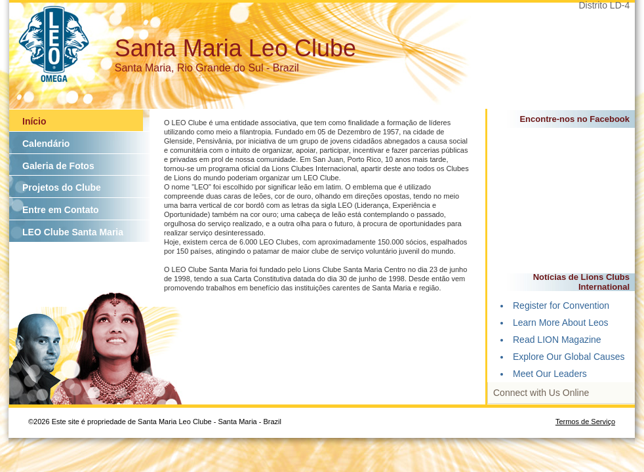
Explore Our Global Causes (568, 356)
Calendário (46, 143)
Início (34, 121)
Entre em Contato (60, 210)
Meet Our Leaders (550, 373)
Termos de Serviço (585, 421)
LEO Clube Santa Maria (72, 232)
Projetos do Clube (61, 187)
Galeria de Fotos (58, 166)
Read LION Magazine (557, 339)
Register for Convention (561, 305)
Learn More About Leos (561, 322)
